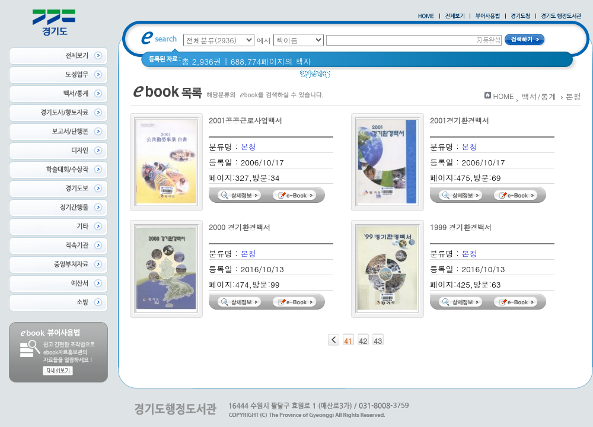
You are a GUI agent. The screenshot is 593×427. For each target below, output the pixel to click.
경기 (411, 76)
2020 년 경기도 (365, 76)
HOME (503, 96)
